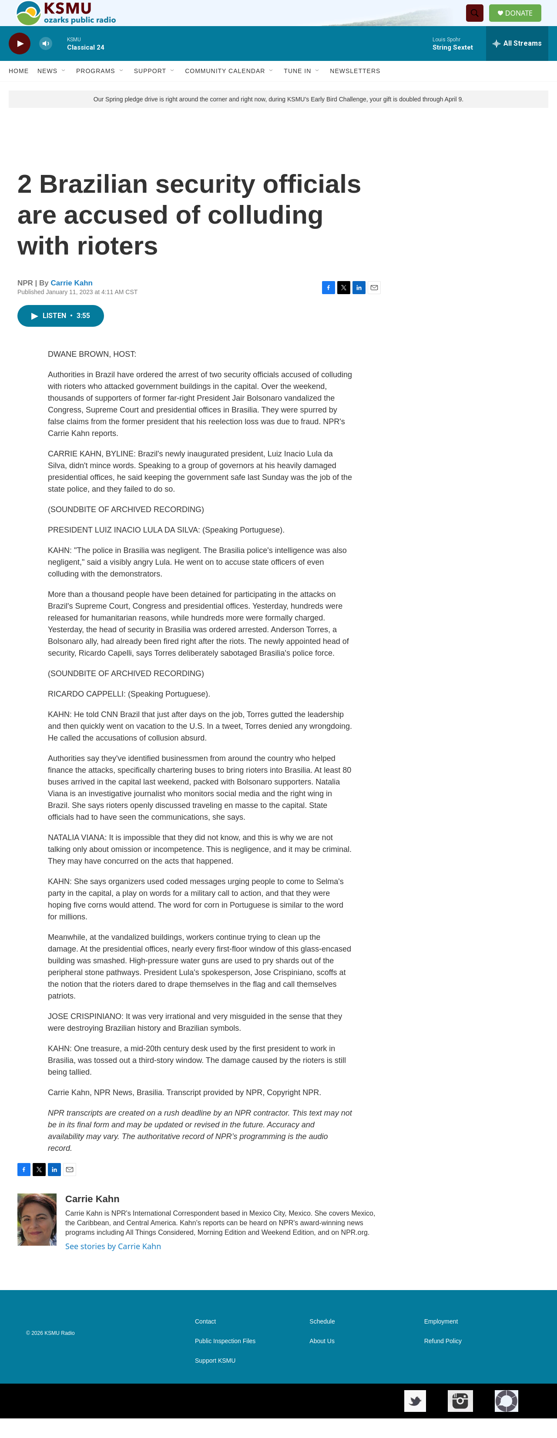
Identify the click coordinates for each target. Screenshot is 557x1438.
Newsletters (355, 90)
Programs (95, 90)
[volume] (45, 63)
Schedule (322, 1341)
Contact (205, 1341)
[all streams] (517, 63)
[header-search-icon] (478, 23)
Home (19, 90)
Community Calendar (225, 90)
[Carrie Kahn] (37, 1239)
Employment (441, 1341)
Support (150, 90)
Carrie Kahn (72, 302)
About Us (322, 1361)
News (47, 90)
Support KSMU (215, 1380)
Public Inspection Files (225, 1361)
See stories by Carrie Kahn (113, 1265)
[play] (20, 63)
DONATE (524, 22)
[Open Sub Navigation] (63, 90)
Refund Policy (443, 1361)
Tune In (297, 90)
